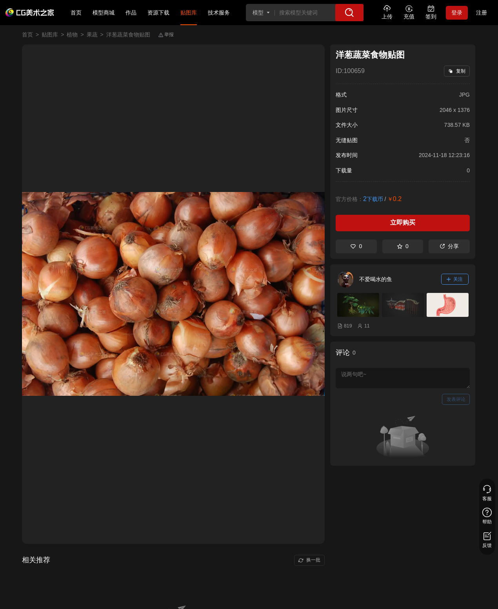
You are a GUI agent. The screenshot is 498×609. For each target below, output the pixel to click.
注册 (481, 12)
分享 (449, 246)
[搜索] (349, 12)
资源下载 (158, 12)
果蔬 (92, 34)
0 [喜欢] (356, 246)
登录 (456, 12)
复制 (456, 71)
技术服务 (219, 12)
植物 (72, 34)
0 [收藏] (403, 246)
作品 (130, 12)
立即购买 (402, 222)
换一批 (309, 560)
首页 (76, 12)
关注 (455, 279)
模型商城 (104, 12)
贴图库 (188, 12)
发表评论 (456, 399)
